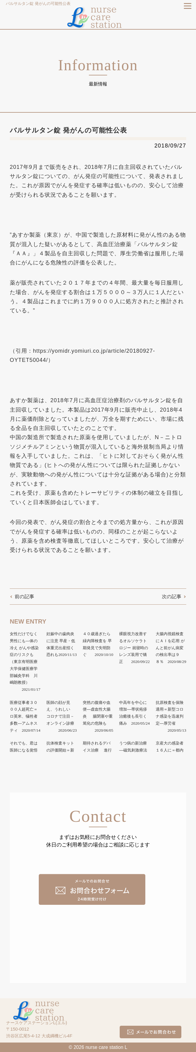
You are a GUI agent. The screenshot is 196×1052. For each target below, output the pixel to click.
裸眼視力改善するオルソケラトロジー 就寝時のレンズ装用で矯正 (133, 648)
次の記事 (171, 596)
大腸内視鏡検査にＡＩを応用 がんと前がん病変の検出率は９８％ (170, 648)
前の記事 (24, 596)
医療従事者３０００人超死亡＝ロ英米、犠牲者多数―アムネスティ (24, 716)
